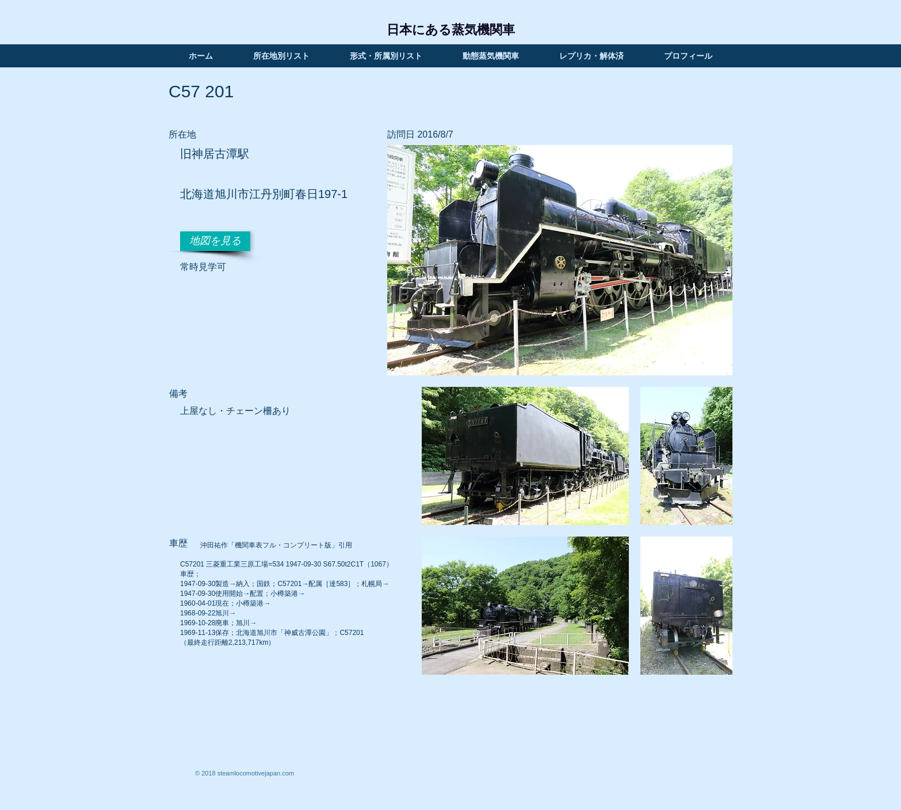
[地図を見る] (215, 241)
